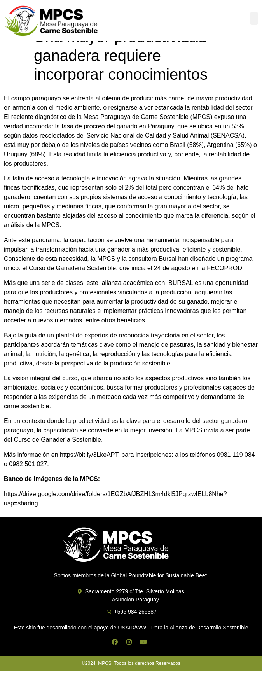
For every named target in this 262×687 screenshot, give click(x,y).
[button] (254, 18)
